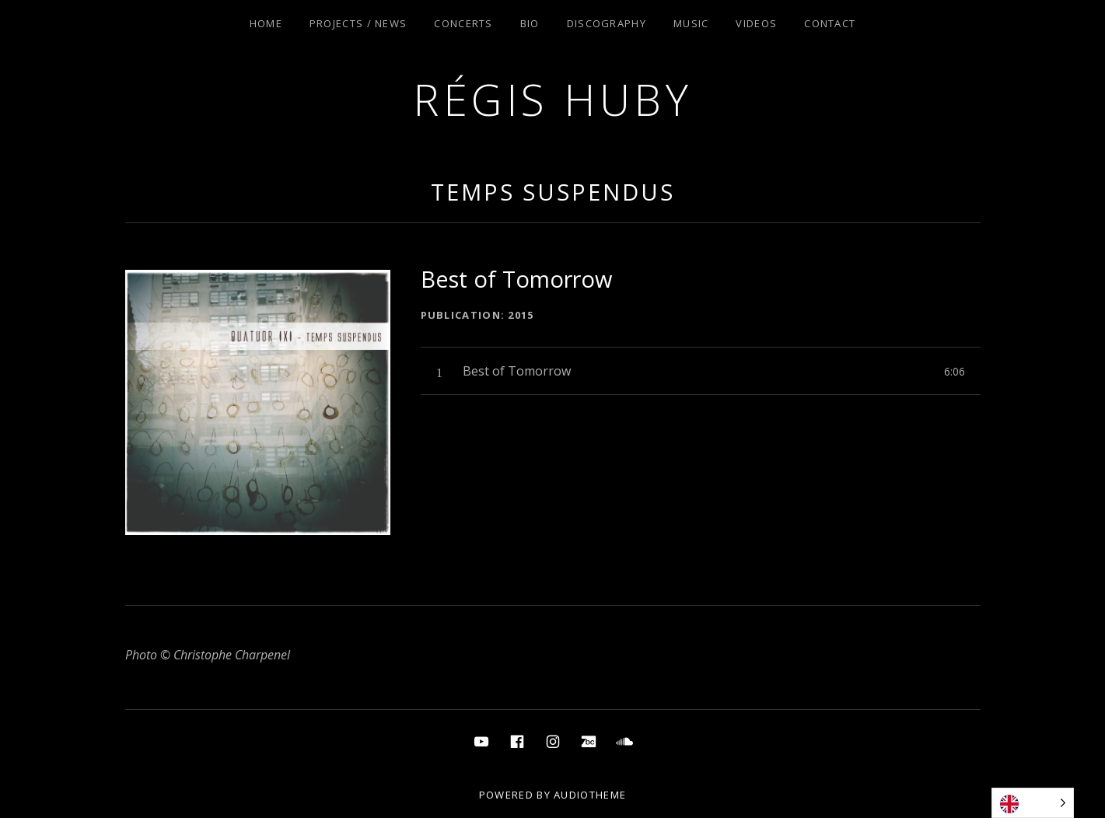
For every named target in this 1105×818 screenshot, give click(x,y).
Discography (606, 23)
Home (266, 23)
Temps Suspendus (553, 192)
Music (691, 23)
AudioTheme (590, 795)
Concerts (463, 23)
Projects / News (358, 23)
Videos (756, 23)
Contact (829, 23)
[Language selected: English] (1032, 803)
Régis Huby (552, 99)
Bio (530, 23)
